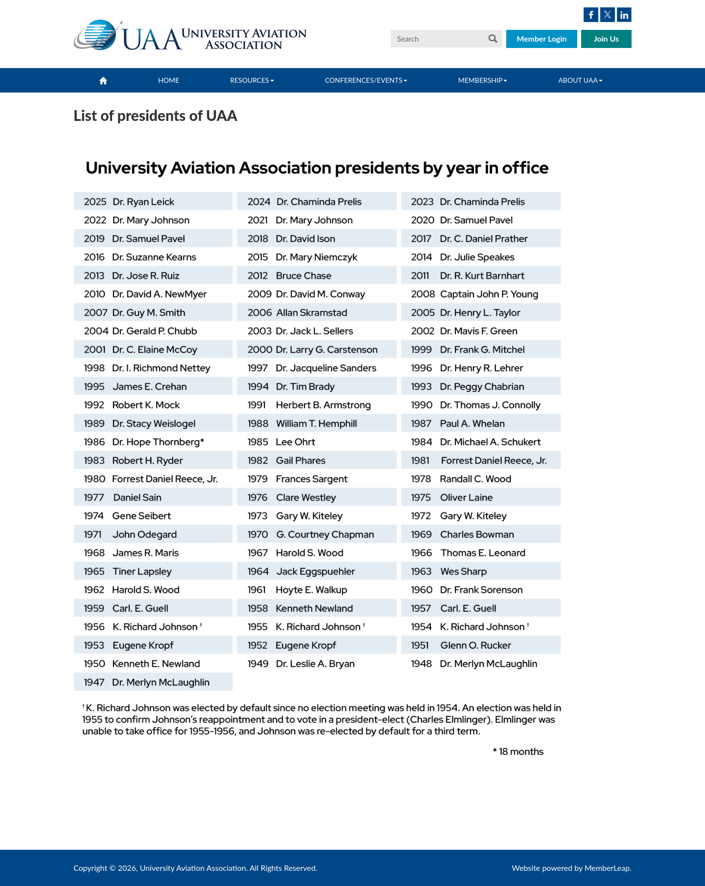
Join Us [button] (606, 38)
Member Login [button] (542, 38)
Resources (252, 80)
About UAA (580, 80)
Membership (483, 80)
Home (168, 80)
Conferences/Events (366, 80)
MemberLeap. (608, 867)
